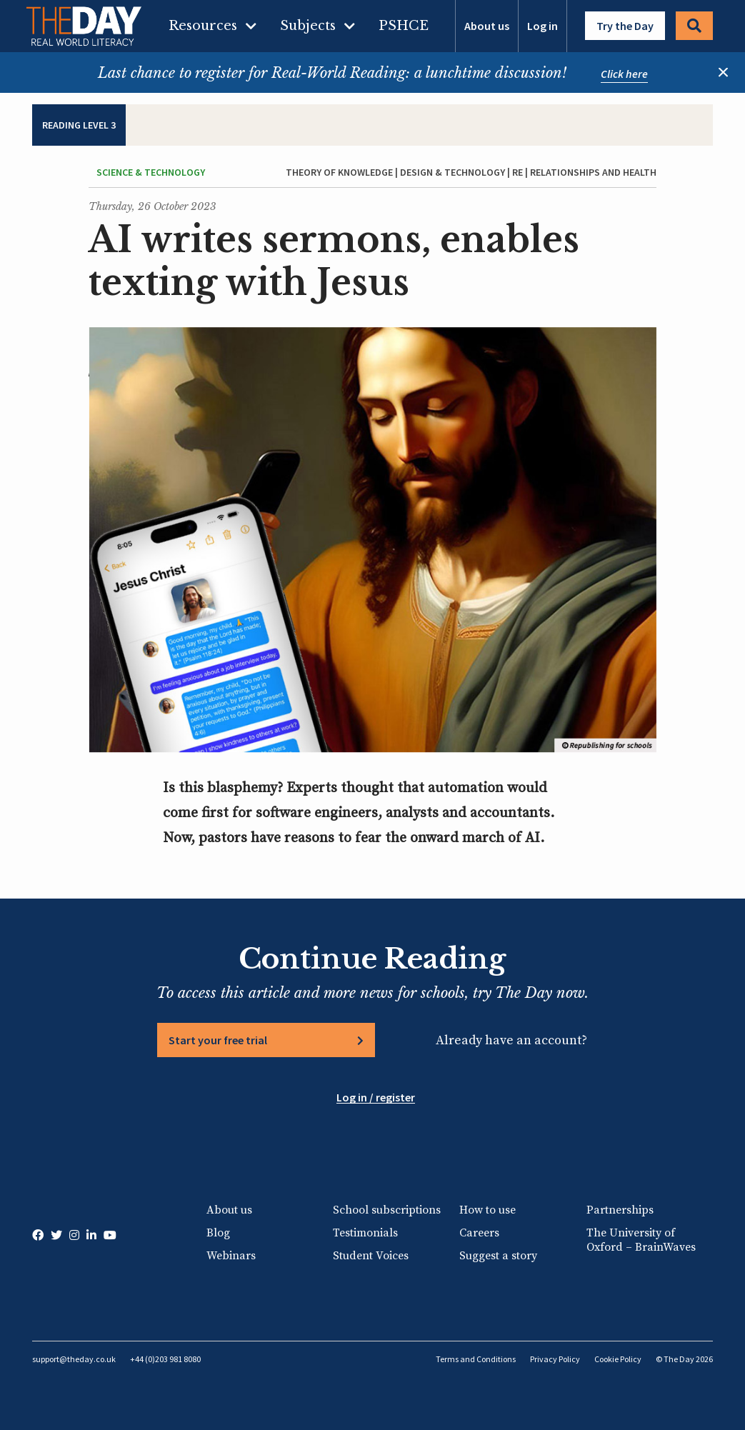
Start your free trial (218, 1040)
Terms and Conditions (476, 1359)
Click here (624, 73)
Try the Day (625, 26)
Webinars (231, 1256)
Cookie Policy (617, 1359)
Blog (218, 1233)
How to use (487, 1210)
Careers (479, 1233)
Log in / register (375, 1097)
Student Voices (371, 1256)
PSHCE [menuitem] (404, 26)
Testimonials (365, 1233)
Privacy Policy (555, 1359)
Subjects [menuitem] (308, 26)
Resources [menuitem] (203, 26)
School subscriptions (387, 1210)
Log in (542, 26)
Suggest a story (498, 1256)
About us (486, 26)
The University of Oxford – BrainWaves (641, 1240)
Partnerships (620, 1210)
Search (694, 26)
